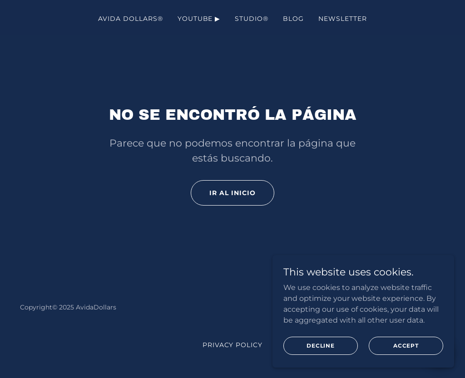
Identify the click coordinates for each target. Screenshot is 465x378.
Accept (406, 364)
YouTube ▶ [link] (199, 19)
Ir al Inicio (232, 193)
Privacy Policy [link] (233, 345)
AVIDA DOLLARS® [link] (130, 19)
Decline (321, 364)
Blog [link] (293, 19)
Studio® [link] (251, 19)
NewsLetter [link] (342, 19)
